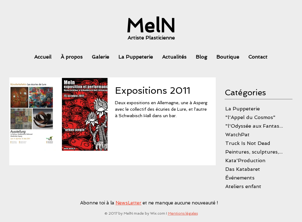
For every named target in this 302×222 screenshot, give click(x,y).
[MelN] (150, 25)
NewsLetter (128, 203)
